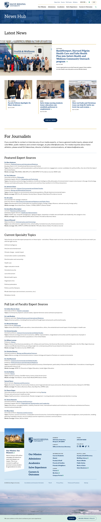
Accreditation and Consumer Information (34, 482)
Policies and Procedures (73, 482)
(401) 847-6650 (81, 439)
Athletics (75, 2)
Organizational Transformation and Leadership (35, 403)
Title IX (50, 482)
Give (94, 2)
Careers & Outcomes (85, 7)
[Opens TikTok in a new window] (86, 446)
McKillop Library (82, 458)
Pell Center (69, 2)
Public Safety (81, 463)
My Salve (55, 473)
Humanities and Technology (29, 179)
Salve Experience (71, 7)
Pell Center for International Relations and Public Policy (33, 201)
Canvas (55, 470)
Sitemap (86, 482)
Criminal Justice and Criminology (26, 222)
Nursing (43, 392)
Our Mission (42, 7)
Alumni (55, 458)
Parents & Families (59, 463)
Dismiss (71, 518)
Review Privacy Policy (87, 518)
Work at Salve (81, 465)
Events (63, 2)
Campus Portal (57, 475)
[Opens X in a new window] (88, 446)
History (13, 342)
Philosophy (20, 177)
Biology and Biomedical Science (26, 353)
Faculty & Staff (57, 460)
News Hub (57, 2)
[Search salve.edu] (96, 7)
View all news (50, 120)
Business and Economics (18, 211)
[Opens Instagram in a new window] (77, 446)
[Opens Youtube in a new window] (83, 446)
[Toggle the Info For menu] (85, 2)
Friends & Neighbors (59, 465)
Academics (60, 7)
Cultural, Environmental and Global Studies (30, 188)
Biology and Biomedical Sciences (21, 190)
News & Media (81, 460)
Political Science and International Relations (24, 164)
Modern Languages (23, 311)
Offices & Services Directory (61, 446)
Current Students (58, 455)
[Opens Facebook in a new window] (80, 446)
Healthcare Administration (29, 212)
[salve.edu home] (15, 5)
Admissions (52, 7)
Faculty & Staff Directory (84, 455)
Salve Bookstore (82, 468)
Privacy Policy (59, 482)
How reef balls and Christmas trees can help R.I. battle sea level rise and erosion (84, 105)
